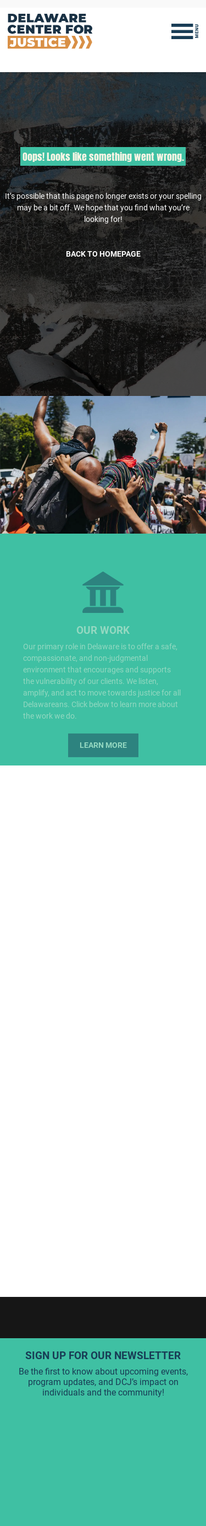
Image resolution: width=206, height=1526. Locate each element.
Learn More (103, 750)
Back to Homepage (103, 253)
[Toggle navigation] (184, 31)
